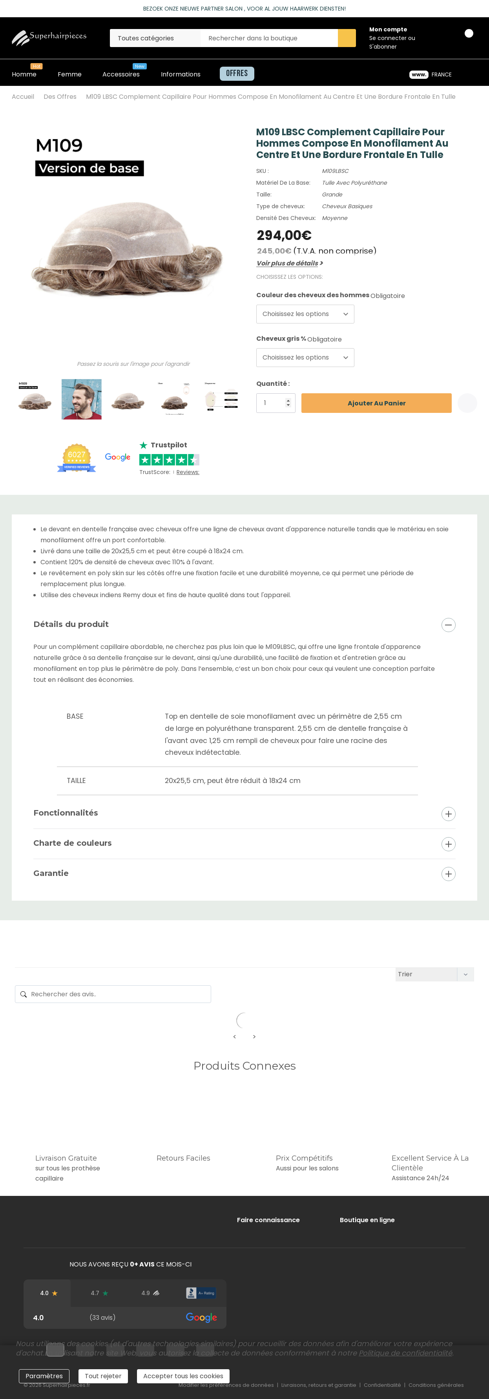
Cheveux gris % (299, 339)
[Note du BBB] (201, 1293)
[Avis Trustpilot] (99, 1293)
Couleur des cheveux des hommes (330, 295)
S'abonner (383, 47)
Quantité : (273, 383)
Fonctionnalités (65, 813)
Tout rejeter (103, 1376)
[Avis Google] (49, 1293)
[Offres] (234, 73)
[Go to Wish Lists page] (441, 38)
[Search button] (347, 38)
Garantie (51, 873)
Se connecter (388, 38)
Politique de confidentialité (405, 1353)
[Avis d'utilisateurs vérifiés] (150, 1293)
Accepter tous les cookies (183, 1376)
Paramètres (44, 1376)
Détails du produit (71, 624)
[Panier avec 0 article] (462, 38)
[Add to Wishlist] (467, 403)
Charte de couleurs (72, 843)
